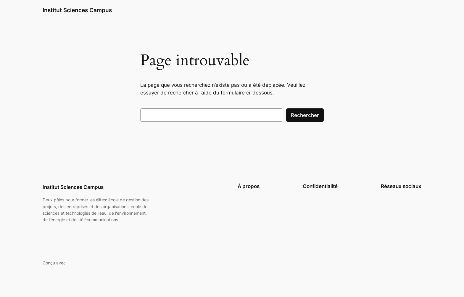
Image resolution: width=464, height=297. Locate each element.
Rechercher (305, 115)
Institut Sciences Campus (77, 10)
